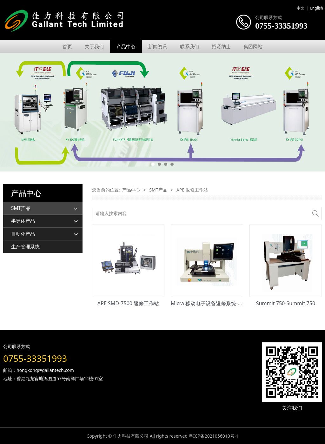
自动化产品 (23, 234)
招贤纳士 (221, 46)
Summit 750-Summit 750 (285, 303)
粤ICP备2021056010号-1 (214, 436)
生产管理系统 (25, 246)
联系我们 (189, 46)
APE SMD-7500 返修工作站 (128, 303)
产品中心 (126, 46)
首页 (67, 46)
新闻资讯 (157, 46)
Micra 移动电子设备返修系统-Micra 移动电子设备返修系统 (237, 303)
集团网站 (252, 46)
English (316, 8)
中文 (300, 8)
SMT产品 (20, 208)
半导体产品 (23, 221)
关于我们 (94, 46)
